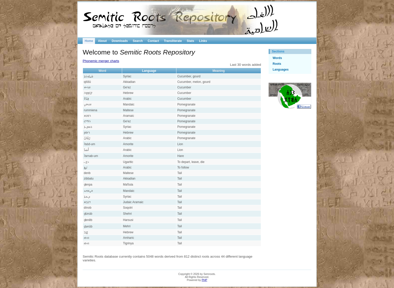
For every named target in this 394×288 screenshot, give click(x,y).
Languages (280, 69)
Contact (153, 41)
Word (102, 71)
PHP (204, 279)
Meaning (219, 71)
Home (89, 41)
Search (138, 41)
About (102, 41)
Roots (277, 64)
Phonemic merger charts (101, 61)
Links (203, 41)
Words (277, 58)
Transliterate (173, 41)
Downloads (120, 41)
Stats (190, 41)
